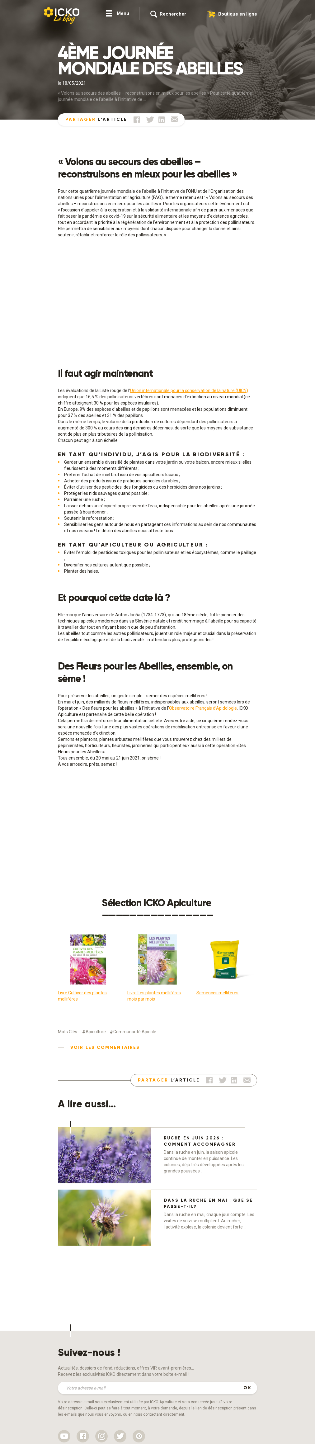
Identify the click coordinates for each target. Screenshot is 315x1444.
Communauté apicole (134, 1031)
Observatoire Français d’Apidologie (203, 708)
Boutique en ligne (237, 14)
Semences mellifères (217, 992)
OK (247, 1387)
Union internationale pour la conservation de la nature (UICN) (189, 390)
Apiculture (96, 1031)
